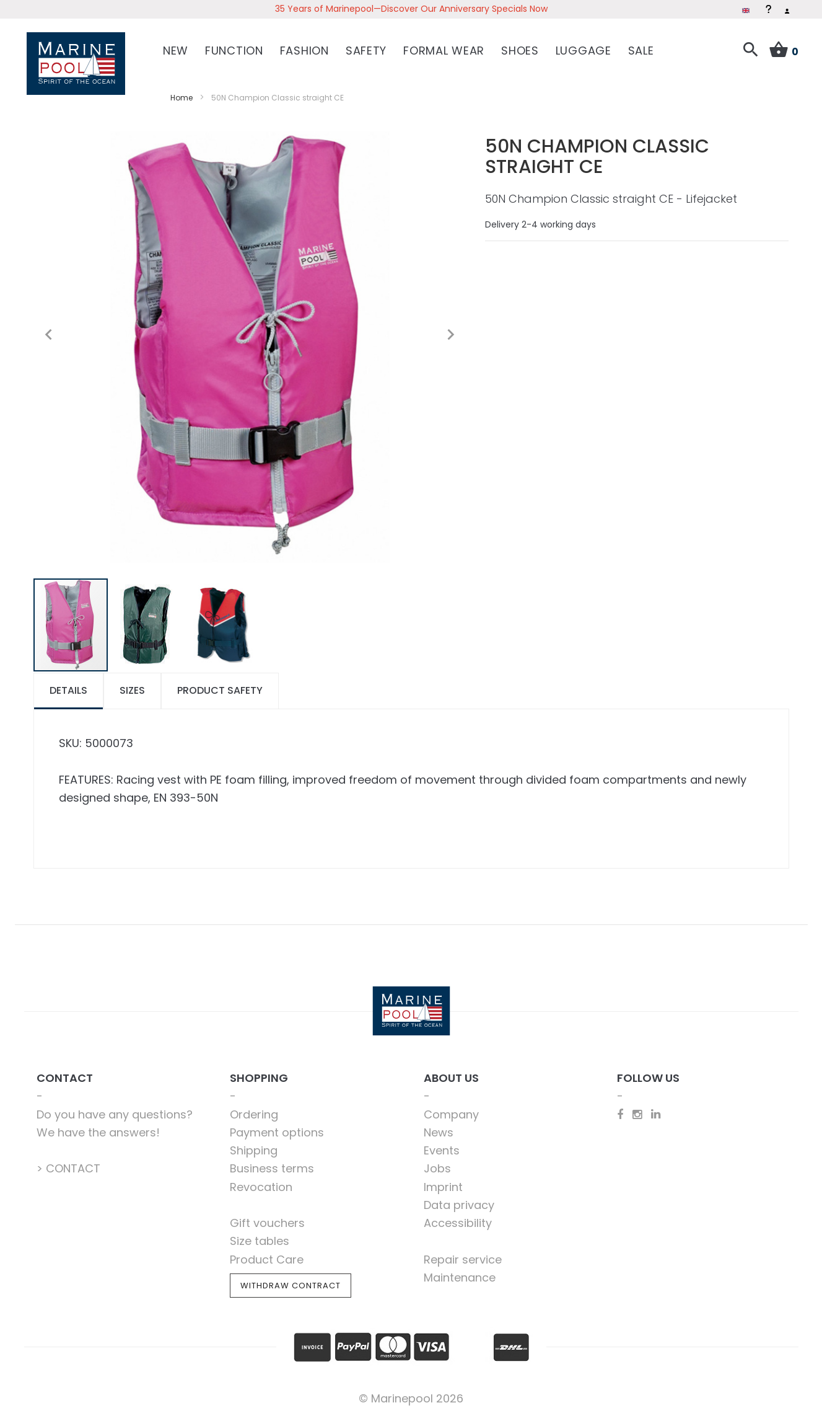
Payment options (277, 1123)
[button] (48, 326)
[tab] (68, 683)
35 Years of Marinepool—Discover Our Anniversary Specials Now (411, 8)
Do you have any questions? (115, 1106)
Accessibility (458, 1215)
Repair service (463, 1251)
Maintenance (460, 1269)
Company (451, 1106)
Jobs (437, 1160)
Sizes (132, 682)
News (438, 1123)
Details (68, 682)
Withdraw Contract (290, 1277)
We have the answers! (98, 1123)
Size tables (259, 1233)
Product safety (220, 682)
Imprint (443, 1178)
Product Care (267, 1251)
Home (181, 89)
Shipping (254, 1142)
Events (442, 1142)
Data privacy (459, 1196)
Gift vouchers (267, 1215)
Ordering (254, 1106)
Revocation (261, 1178)
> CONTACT (68, 1160)
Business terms (272, 1160)
